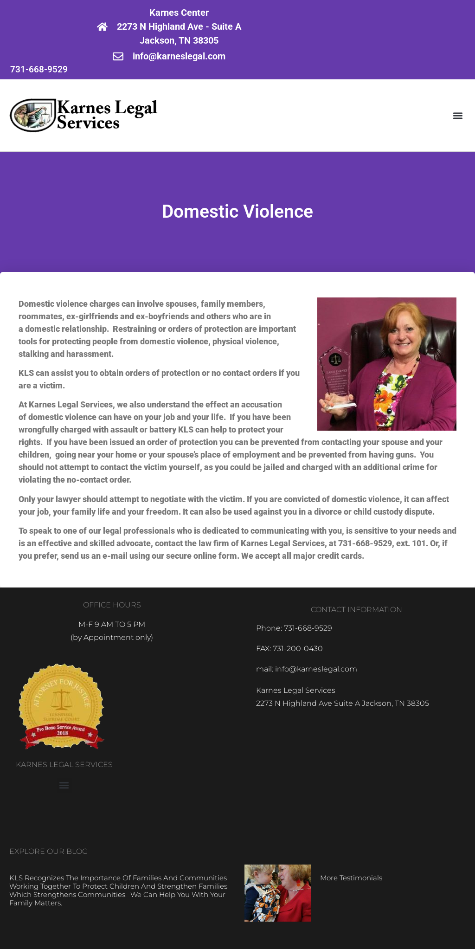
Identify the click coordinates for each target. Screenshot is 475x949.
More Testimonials (351, 877)
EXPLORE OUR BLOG (48, 851)
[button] (458, 115)
